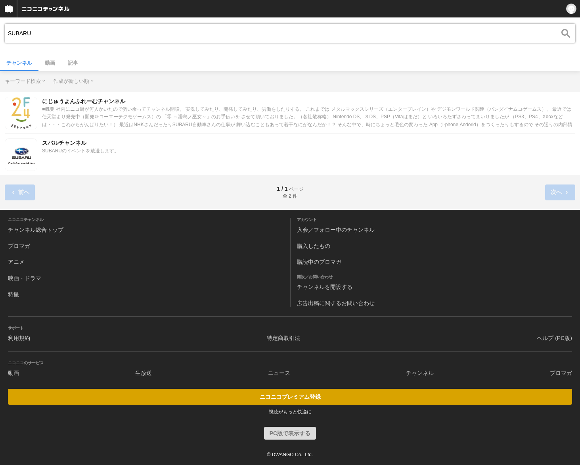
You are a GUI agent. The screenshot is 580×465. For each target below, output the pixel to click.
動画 (50, 63)
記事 (73, 63)
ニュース (279, 373)
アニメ (16, 262)
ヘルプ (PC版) (554, 338)
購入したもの (313, 246)
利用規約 (19, 338)
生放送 (143, 373)
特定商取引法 (283, 338)
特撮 (13, 294)
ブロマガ (19, 246)
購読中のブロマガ (319, 262)
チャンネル (19, 63)
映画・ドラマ (24, 278)
